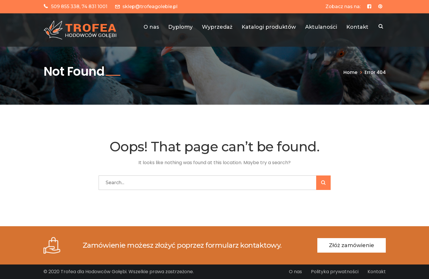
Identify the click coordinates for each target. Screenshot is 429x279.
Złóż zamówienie (351, 245)
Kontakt (377, 271)
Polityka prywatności (335, 271)
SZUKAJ (381, 27)
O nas (295, 271)
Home (350, 72)
